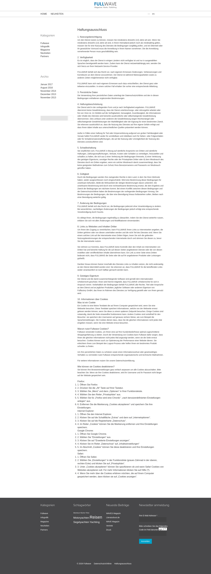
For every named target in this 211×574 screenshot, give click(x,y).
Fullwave (45, 43)
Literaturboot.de (113, 517)
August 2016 (47, 87)
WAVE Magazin (112, 521)
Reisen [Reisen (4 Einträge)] (96, 517)
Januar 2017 (47, 84)
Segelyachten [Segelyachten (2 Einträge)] (81, 522)
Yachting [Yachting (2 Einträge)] (95, 522)
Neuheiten (57, 14)
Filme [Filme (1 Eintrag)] (87, 513)
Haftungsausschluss (122, 564)
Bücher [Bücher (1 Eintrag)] (83, 513)
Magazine (45, 50)
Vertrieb (109, 526)
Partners (45, 56)
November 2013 (48, 97)
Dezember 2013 (48, 94)
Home (44, 14)
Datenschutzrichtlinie (103, 564)
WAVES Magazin (113, 513)
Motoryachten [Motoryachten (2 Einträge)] (81, 517)
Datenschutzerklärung (125, 361)
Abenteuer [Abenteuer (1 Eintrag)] (76, 513)
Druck (108, 530)
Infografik (45, 46)
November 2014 (48, 91)
